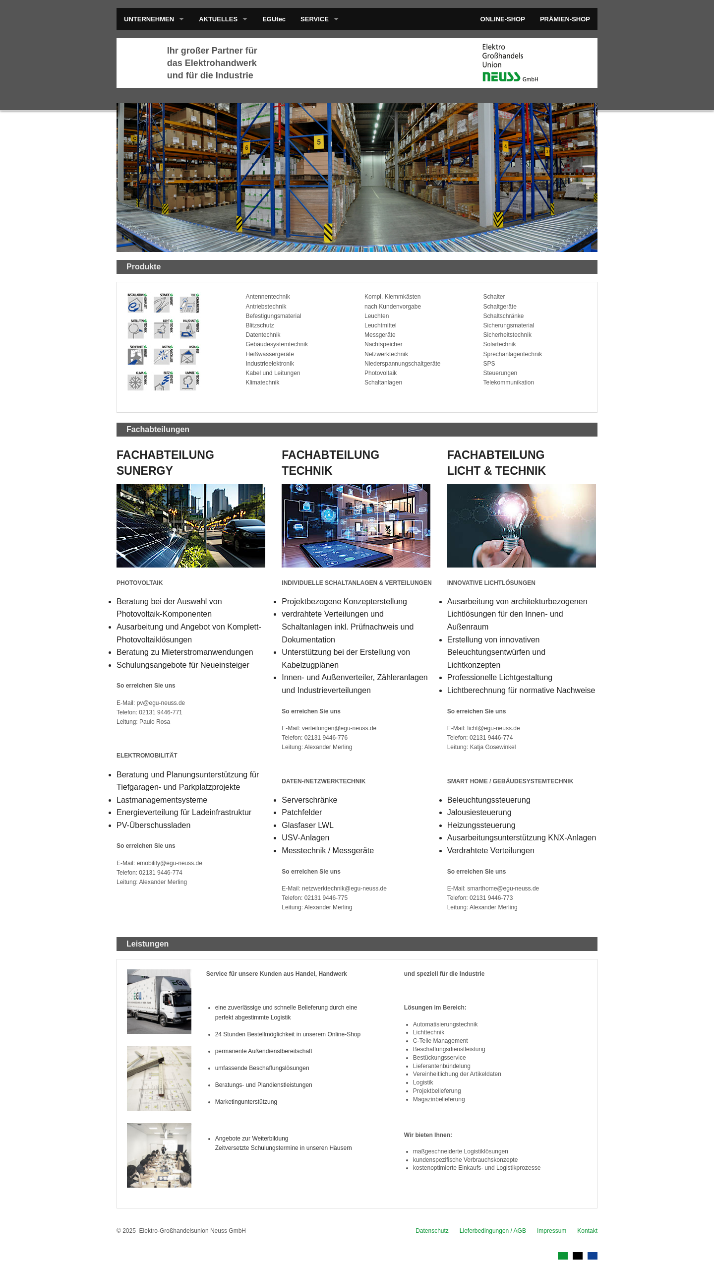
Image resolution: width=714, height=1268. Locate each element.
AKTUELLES (218, 19)
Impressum (551, 1230)
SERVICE (314, 19)
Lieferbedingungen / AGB (493, 1230)
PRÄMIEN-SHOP (565, 19)
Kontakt (587, 1230)
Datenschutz (432, 1230)
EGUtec (274, 19)
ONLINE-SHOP (502, 19)
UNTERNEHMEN (149, 19)
